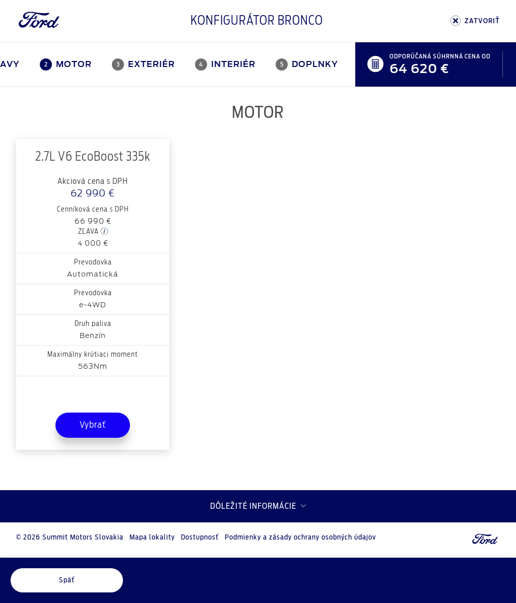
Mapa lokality (152, 537)
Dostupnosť (200, 537)
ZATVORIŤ (475, 21)
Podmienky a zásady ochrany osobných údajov (300, 537)
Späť (67, 580)
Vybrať (93, 425)
